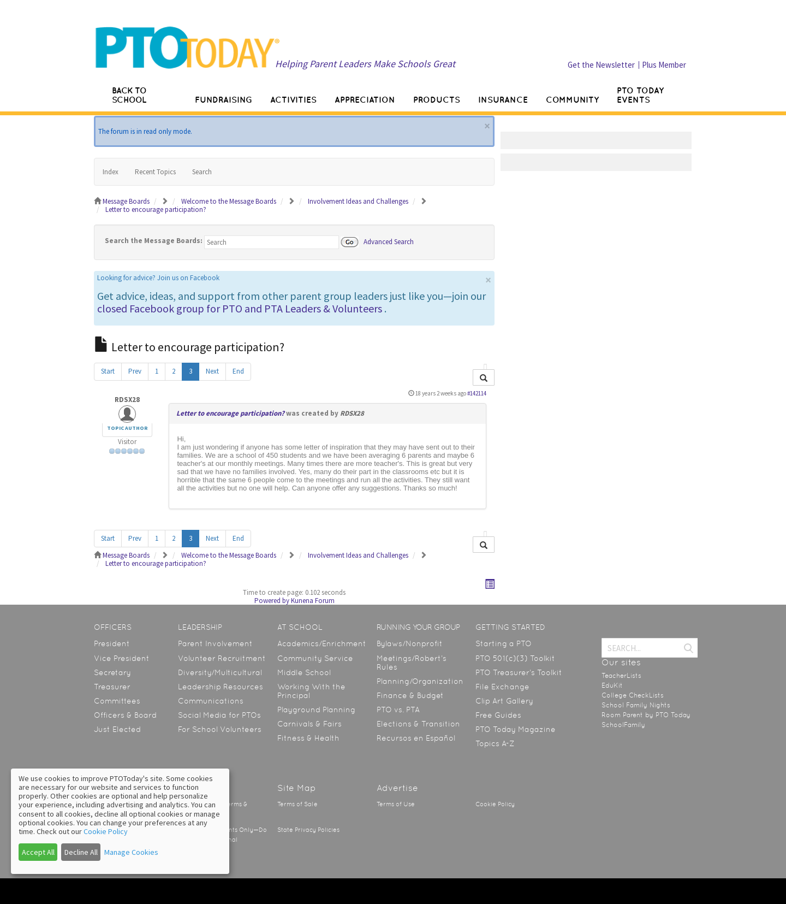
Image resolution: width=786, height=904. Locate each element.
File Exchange (502, 686)
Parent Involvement (215, 643)
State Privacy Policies (308, 830)
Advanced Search (389, 241)
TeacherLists (621, 676)
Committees (117, 700)
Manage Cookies (131, 852)
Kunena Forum (313, 600)
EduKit (612, 685)
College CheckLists (633, 695)
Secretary (112, 672)
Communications (210, 700)
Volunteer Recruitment (222, 658)
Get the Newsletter (601, 65)
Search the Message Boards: (154, 241)
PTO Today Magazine (515, 729)
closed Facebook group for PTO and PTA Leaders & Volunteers (239, 308)
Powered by (271, 600)
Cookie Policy (495, 804)
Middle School (304, 672)
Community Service (315, 658)
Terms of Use (396, 804)
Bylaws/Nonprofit (410, 643)
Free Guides (498, 715)
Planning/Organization (420, 681)
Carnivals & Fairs (309, 723)
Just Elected (117, 729)
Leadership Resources (220, 686)
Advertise (397, 788)
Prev (134, 371)
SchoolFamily (623, 725)
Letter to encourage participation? (230, 413)
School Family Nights (636, 705)
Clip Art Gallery (504, 700)
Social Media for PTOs (219, 715)
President (112, 643)
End (238, 371)
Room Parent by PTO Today (646, 715)
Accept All (38, 852)
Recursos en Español (416, 738)
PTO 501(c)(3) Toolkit (515, 658)
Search (202, 171)
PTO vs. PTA (398, 709)
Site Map (296, 788)
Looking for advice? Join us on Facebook (158, 277)
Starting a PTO (503, 643)
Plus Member (664, 65)
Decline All (81, 852)
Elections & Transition (418, 723)
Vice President (122, 658)
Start (108, 371)
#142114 (476, 393)
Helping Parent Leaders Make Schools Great (365, 63)
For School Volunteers (219, 729)
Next (212, 371)
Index (110, 171)
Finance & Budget (410, 695)
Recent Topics (155, 171)
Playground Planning (316, 709)
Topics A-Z (494, 743)
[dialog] (120, 821)
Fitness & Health (308, 738)
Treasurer (112, 686)
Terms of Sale (297, 804)
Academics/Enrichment (321, 643)
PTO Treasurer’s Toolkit (518, 672)
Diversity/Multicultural (220, 672)
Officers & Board (125, 715)
